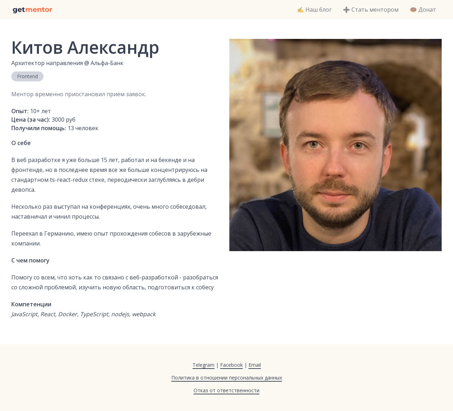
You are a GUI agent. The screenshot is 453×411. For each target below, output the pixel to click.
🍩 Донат (423, 9)
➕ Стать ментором (370, 9)
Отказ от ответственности (226, 390)
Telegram (203, 364)
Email (254, 364)
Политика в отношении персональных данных (226, 377)
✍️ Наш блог (314, 9)
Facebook (231, 364)
